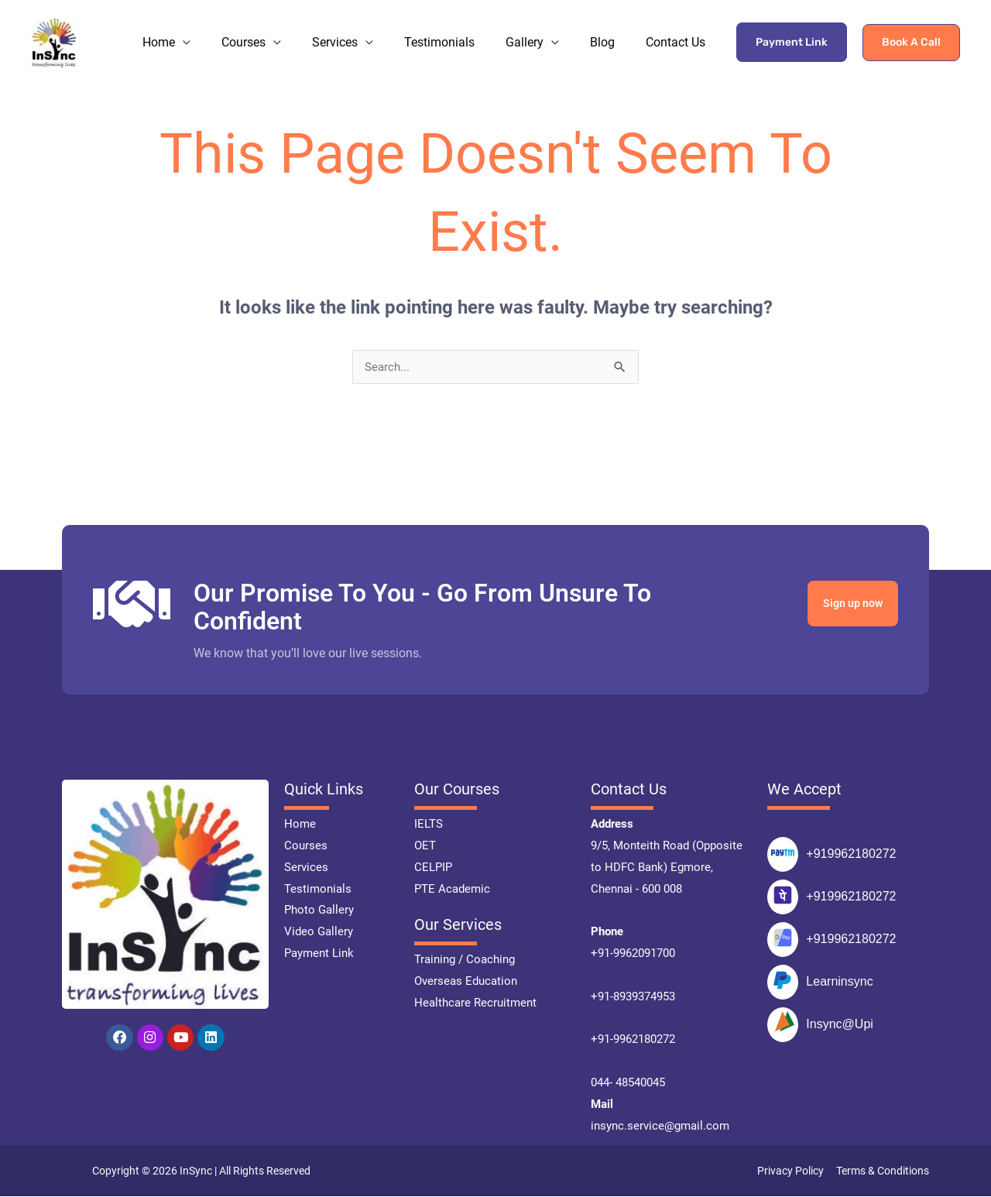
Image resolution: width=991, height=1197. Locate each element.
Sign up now (848, 604)
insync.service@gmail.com (660, 1127)
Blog (610, 29)
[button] (911, 29)
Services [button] (358, 29)
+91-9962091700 (633, 954)
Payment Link (792, 29)
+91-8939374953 (633, 997)
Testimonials (458, 29)
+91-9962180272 (633, 1040)
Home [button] (191, 29)
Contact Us (678, 29)
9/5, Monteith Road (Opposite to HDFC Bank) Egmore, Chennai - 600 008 (666, 868)
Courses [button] (271, 29)
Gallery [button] (538, 29)
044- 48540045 (628, 1083)
